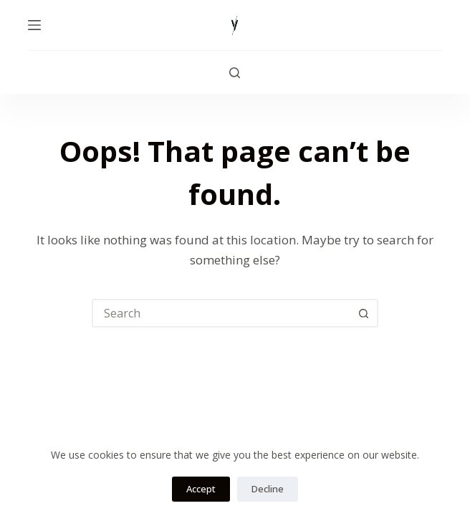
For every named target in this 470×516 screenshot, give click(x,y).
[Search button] (364, 313)
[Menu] (34, 25)
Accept (201, 488)
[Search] (234, 72)
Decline (267, 488)
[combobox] (222, 313)
